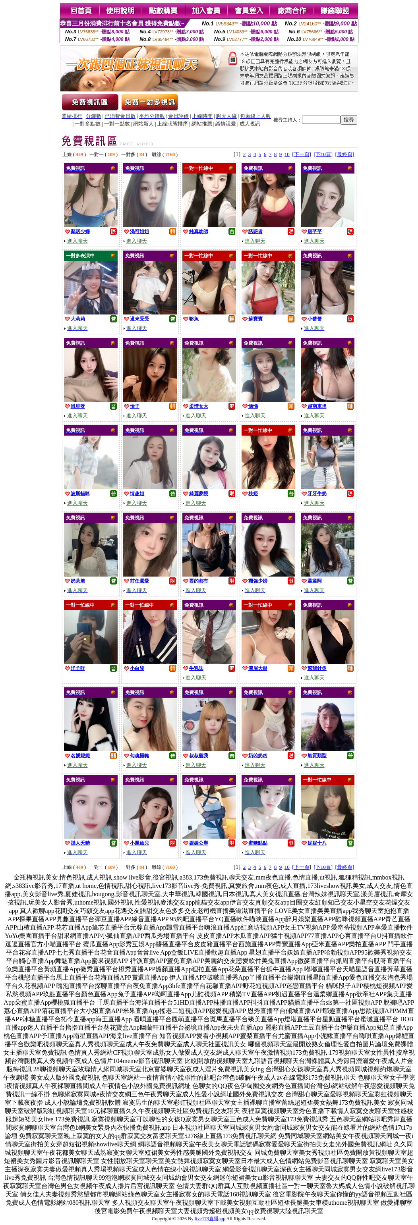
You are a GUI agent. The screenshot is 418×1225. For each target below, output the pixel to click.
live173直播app (210, 1218)
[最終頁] (344, 154)
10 (287, 154)
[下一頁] (301, 154)
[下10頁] (323, 154)
